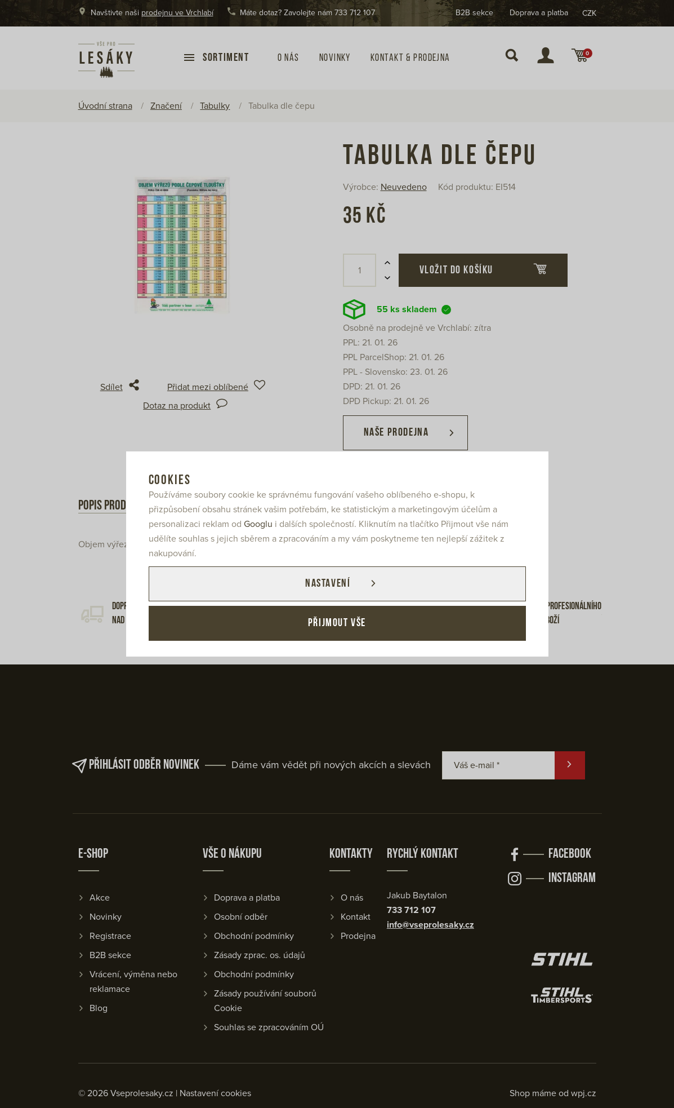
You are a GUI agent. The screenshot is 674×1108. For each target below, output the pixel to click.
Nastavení (327, 584)
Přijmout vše (337, 623)
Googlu (258, 524)
